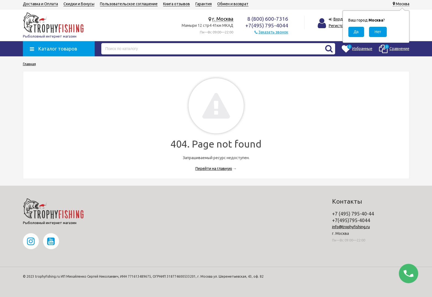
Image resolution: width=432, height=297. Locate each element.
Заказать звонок (273, 32)
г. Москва (222, 19)
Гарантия (203, 4)
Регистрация (340, 25)
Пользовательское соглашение (129, 4)
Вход (338, 19)
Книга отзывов (176, 4)
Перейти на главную (213, 168)
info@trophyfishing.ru (351, 227)
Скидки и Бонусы (78, 4)
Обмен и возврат (232, 4)
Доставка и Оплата (40, 4)
